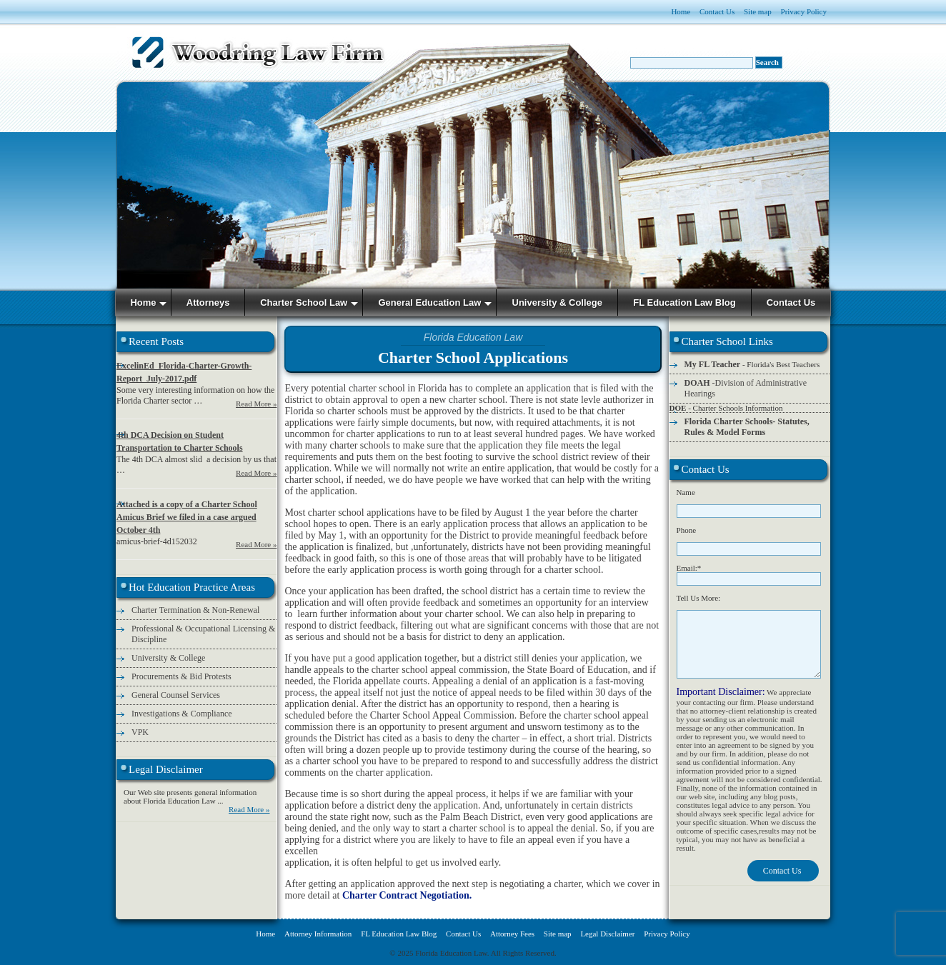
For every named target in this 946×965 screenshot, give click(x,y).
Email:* (689, 568)
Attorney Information (318, 933)
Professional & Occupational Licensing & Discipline (203, 634)
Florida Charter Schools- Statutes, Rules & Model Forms (747, 426)
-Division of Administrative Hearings (745, 388)
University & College (168, 658)
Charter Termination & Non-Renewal (195, 610)
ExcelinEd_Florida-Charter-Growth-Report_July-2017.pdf (184, 372)
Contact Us (717, 11)
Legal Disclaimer (607, 933)
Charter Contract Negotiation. (407, 895)
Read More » (256, 403)
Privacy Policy (804, 11)
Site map (758, 11)
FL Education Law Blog (399, 933)
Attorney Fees (512, 933)
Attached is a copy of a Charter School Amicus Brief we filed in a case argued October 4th (186, 517)
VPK (140, 732)
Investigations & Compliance (181, 714)
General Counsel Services (175, 695)
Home (680, 11)
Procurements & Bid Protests (181, 676)
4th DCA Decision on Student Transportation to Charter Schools (179, 441)
